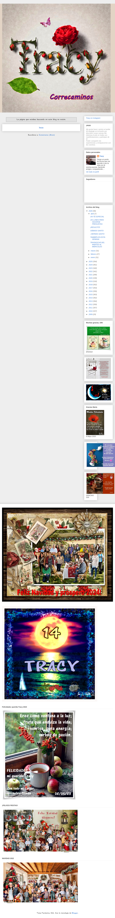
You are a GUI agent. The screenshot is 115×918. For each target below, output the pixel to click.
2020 (91, 278)
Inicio (41, 127)
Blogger (75, 913)
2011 (91, 308)
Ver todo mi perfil (92, 172)
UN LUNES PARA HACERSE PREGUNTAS (97, 222)
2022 (91, 271)
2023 (91, 268)
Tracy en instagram (93, 118)
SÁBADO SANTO (97, 231)
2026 (91, 211)
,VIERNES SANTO (97, 234)
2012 (91, 304)
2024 (91, 265)
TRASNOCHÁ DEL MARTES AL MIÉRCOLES (97, 245)
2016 (91, 291)
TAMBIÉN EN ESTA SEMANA (97, 238)
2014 (91, 298)
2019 (91, 281)
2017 (91, 288)
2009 (91, 314)
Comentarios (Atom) (47, 135)
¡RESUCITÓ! (95, 227)
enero (93, 257)
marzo (93, 251)
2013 (91, 301)
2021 (91, 275)
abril (92, 214)
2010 (91, 311)
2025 (91, 261)
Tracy (101, 156)
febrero (93, 254)
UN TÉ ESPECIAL (97, 217)
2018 (91, 285)
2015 (91, 294)
